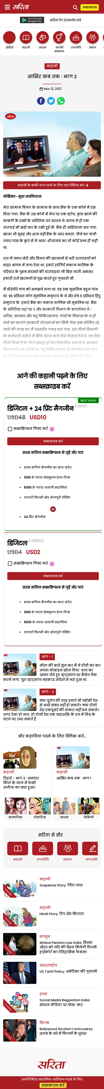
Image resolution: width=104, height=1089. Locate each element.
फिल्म (44, 1022)
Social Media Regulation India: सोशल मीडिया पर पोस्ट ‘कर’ (65, 1002)
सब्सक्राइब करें (53, 441)
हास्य (43, 994)
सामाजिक (15, 817)
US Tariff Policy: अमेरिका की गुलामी (68, 971)
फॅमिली (89, 817)
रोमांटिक (40, 817)
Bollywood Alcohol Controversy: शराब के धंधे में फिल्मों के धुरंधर (66, 1031)
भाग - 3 (48, 691)
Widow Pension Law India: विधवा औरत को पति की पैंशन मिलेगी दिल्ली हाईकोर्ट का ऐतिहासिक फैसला (68, 947)
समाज (67, 859)
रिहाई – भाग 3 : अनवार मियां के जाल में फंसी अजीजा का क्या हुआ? (21, 783)
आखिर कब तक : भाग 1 (73, 778)
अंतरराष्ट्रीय (48, 965)
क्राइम (64, 817)
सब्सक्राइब (90, 7)
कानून (45, 936)
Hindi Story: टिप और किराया (62, 913)
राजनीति (43, 859)
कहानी (52, 66)
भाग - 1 (47, 656)
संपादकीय (92, 859)
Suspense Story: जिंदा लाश (61, 885)
